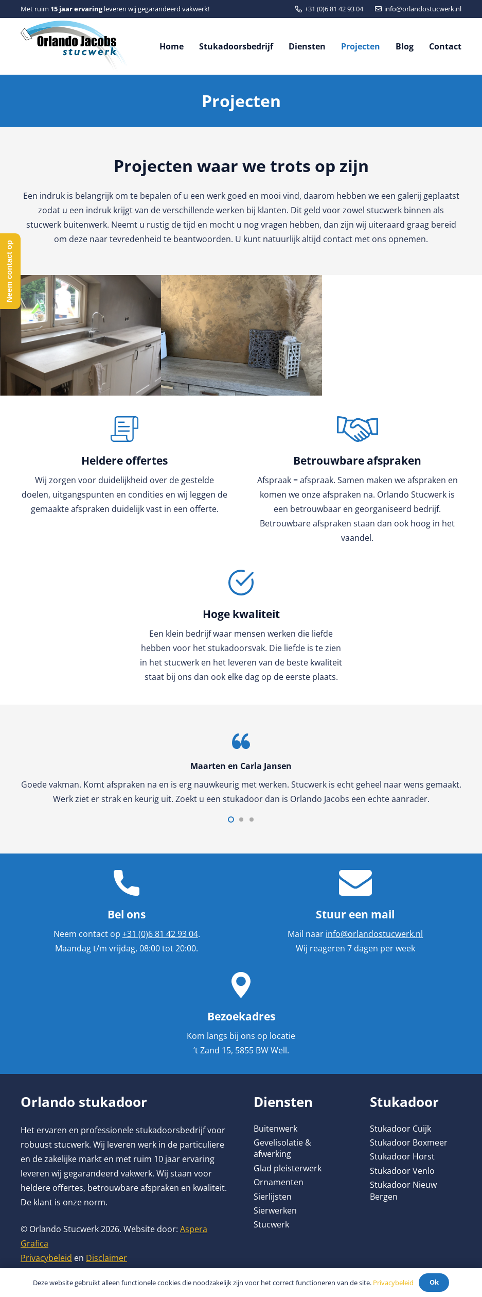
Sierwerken (275, 1210)
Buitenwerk (275, 1128)
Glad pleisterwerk (288, 1168)
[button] (231, 819)
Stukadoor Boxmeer (409, 1142)
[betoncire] (81, 335)
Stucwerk (271, 1224)
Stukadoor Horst (402, 1156)
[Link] (74, 46)
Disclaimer (106, 1258)
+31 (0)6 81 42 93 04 (160, 934)
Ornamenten (279, 1182)
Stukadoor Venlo (402, 1170)
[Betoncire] (241, 335)
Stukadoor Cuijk (400, 1128)
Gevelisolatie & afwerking (282, 1148)
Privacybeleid (46, 1258)
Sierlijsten (273, 1196)
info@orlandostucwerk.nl (374, 934)
